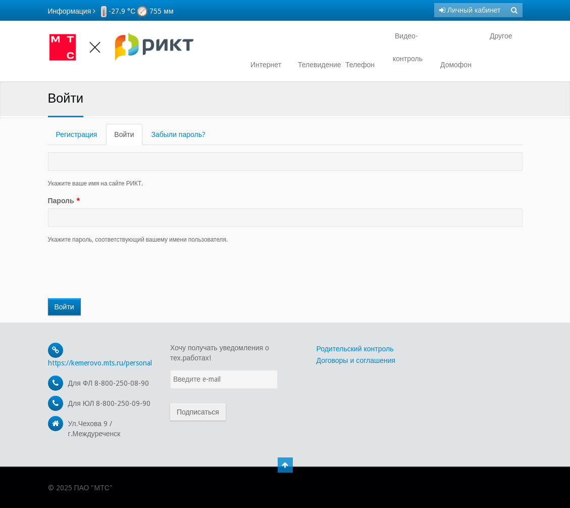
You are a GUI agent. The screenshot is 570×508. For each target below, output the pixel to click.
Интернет (265, 65)
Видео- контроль (408, 47)
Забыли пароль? (178, 134)
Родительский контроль (355, 349)
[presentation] (124, 271)
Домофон (456, 65)
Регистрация (76, 134)
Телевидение (315, 65)
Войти (128, 137)
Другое (500, 36)
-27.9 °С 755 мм (137, 11)
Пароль (64, 201)
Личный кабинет (469, 10)
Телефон (360, 65)
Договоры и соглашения (356, 360)
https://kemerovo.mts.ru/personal (100, 363)
